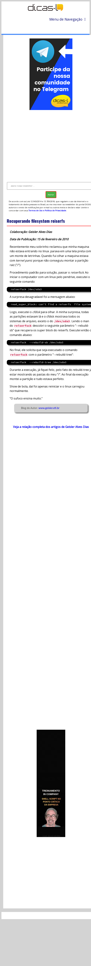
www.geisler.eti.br (48, 408)
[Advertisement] (46, 144)
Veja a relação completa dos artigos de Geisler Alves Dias (51, 427)
